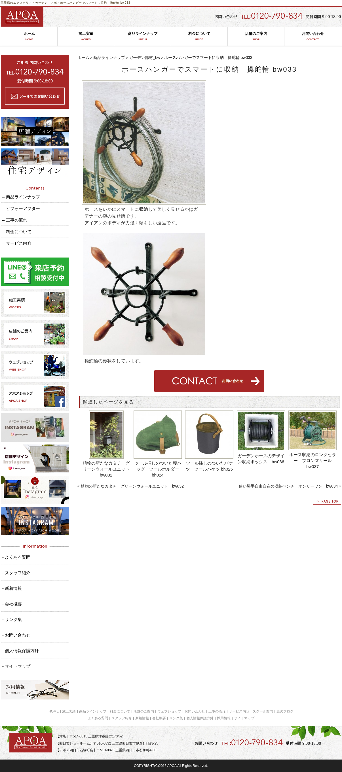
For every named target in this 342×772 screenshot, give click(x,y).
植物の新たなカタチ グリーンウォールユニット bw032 (107, 469)
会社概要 (159, 718)
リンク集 (176, 718)
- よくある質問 (16, 557)
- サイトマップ (16, 666)
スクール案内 (263, 711)
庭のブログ (285, 711)
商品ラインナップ (142, 36)
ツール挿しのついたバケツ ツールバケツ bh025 (209, 466)
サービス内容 (239, 711)
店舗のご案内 (256, 36)
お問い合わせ (312, 36)
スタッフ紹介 (121, 718)
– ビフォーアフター (21, 208)
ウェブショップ (169, 711)
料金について (199, 36)
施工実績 (86, 36)
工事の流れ (216, 711)
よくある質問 (98, 718)
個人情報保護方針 (200, 718)
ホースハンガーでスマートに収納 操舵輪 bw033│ (96, 2)
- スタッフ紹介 (16, 572)
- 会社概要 (12, 603)
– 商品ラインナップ (21, 196)
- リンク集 (12, 619)
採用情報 (224, 718)
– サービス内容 (16, 243)
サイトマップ (244, 718)
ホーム (29, 36)
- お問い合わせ (16, 635)
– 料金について (16, 231)
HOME (53, 711)
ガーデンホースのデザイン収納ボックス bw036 (261, 458)
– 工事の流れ (14, 220)
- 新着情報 (12, 588)
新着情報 (142, 718)
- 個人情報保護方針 (20, 650)
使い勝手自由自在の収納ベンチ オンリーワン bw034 (288, 486)
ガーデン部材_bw (144, 57)
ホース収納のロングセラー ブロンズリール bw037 (312, 460)
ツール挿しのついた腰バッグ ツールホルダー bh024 (157, 469)
